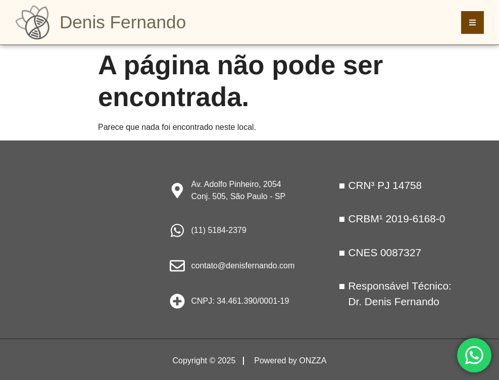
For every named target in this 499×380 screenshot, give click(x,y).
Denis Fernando (123, 22)
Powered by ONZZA (290, 360)
